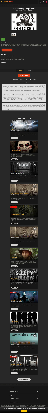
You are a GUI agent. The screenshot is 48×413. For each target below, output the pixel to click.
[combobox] (43, 2)
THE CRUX (17, 194)
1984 (12, 129)
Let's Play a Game (16, 150)
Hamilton (10, 5)
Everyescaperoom (4, 5)
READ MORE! (14, 159)
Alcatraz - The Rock (16, 364)
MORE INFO (6, 50)
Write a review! (24, 75)
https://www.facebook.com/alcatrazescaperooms (15, 58)
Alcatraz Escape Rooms (17, 5)
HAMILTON (18, 10)
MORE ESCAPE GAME (24, 379)
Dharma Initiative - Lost (17, 214)
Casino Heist (14, 321)
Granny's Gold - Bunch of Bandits (20, 193)
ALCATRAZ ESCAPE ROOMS (26, 10)
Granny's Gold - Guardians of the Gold (21, 236)
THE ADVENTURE (19, 130)
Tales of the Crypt (16, 300)
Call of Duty (14, 257)
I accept (24, 411)
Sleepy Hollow (15, 278)
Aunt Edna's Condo (16, 343)
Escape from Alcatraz (17, 172)
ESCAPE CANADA (19, 216)
